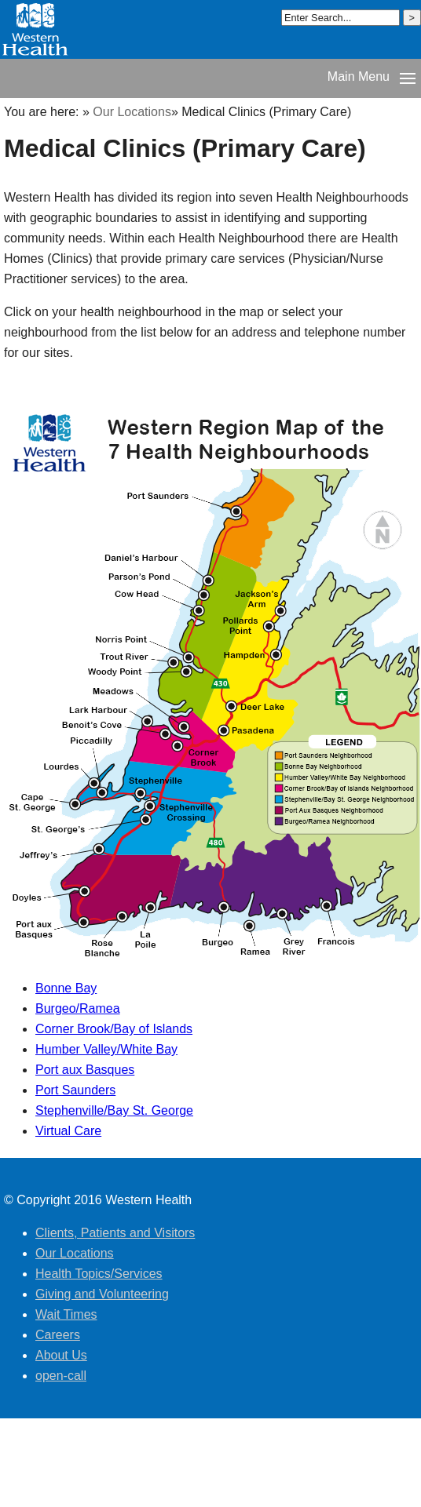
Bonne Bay (66, 988)
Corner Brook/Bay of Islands (113, 1029)
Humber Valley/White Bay (106, 1049)
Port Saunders (75, 1090)
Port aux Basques (84, 1069)
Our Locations (132, 111)
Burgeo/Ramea (77, 1008)
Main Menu (359, 76)
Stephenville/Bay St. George (114, 1110)
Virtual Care (68, 1131)
